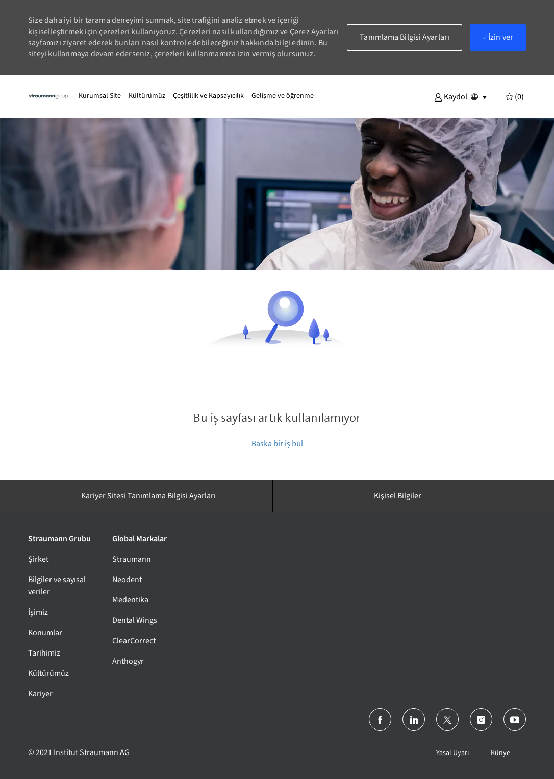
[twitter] (447, 719)
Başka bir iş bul (277, 443)
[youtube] (514, 719)
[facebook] (380, 719)
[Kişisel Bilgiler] (398, 496)
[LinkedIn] (413, 719)
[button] (450, 96)
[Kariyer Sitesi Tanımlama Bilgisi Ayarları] (148, 496)
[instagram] (481, 719)
